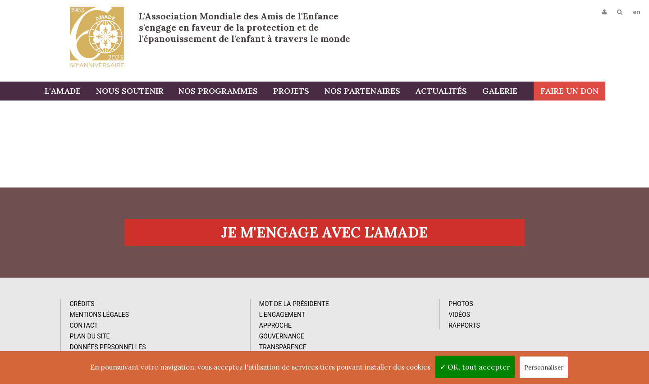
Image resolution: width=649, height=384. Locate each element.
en (636, 12)
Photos (371, 309)
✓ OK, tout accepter (475, 366)
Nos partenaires (386, 91)
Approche (222, 331)
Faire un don (613, 91)
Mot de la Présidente (241, 309)
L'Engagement (229, 320)
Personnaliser (543, 367)
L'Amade (97, 37)
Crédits (66, 309)
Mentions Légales (84, 320)
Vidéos (369, 320)
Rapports (374, 331)
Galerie (523, 91)
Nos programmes (243, 91)
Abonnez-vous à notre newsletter (542, 306)
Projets (315, 91)
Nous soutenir (154, 91)
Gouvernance (228, 342)
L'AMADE (88, 91)
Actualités (465, 91)
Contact (68, 331)
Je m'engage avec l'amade (324, 237)
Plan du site (74, 342)
